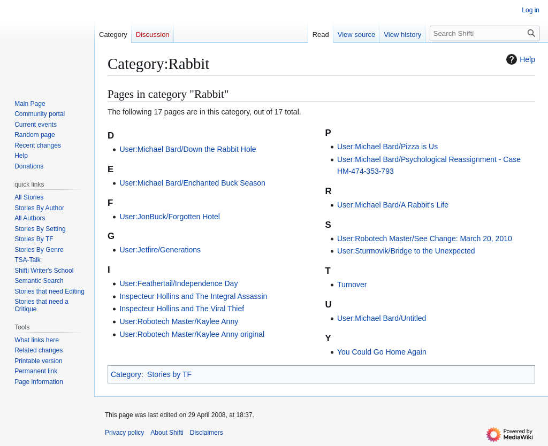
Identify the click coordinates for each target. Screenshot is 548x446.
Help (519, 59)
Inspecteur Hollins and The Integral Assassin (193, 296)
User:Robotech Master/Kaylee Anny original (191, 334)
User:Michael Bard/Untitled (382, 318)
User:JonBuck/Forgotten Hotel (169, 216)
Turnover (352, 284)
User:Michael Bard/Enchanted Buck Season (192, 183)
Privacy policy (124, 432)
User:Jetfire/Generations (160, 249)
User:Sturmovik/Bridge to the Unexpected (406, 251)
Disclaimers (206, 432)
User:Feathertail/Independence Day (178, 283)
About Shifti (166, 432)
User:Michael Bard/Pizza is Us (387, 146)
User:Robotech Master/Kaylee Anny (178, 321)
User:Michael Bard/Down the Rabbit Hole (187, 149)
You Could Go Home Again (382, 352)
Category (126, 374)
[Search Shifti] (484, 33)
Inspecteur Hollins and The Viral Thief (181, 308)
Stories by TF (169, 374)
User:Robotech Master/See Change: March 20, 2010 (424, 238)
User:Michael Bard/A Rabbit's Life (392, 205)
